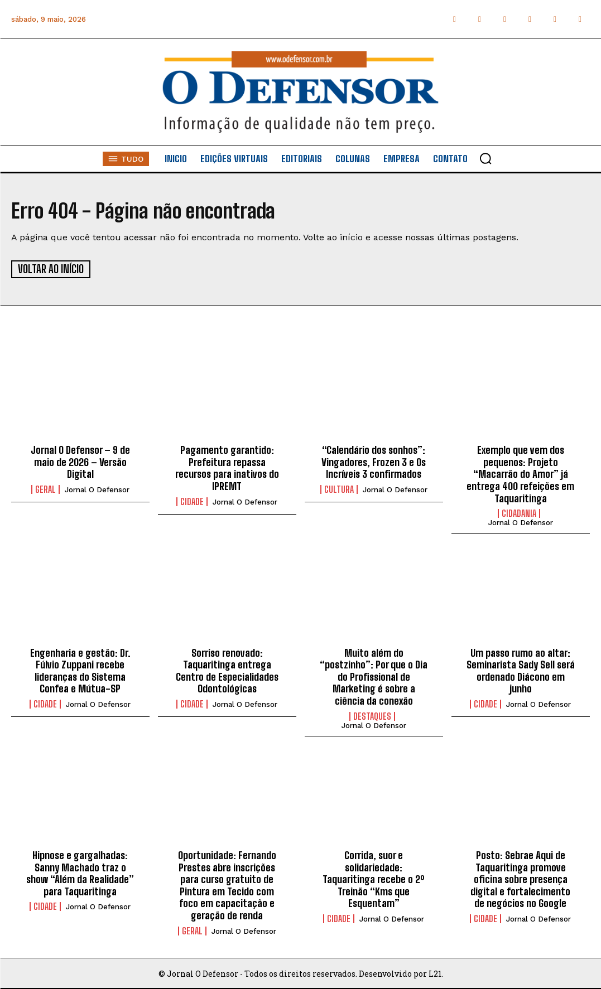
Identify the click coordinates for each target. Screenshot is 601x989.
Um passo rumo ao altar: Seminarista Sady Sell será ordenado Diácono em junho (521, 670)
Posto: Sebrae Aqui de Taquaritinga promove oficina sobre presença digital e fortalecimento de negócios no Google (520, 879)
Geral (45, 488)
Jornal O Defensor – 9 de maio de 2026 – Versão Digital (80, 461)
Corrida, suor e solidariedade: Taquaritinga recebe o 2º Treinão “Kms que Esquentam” (374, 879)
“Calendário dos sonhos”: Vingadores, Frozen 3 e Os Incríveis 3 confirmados (373, 461)
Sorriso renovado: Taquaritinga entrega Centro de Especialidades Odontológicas (227, 670)
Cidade (192, 501)
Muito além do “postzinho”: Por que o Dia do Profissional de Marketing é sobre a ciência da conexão (373, 676)
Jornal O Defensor (97, 489)
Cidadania (519, 512)
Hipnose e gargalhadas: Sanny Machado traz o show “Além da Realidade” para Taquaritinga (80, 873)
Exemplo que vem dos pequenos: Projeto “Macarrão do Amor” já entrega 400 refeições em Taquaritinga (520, 473)
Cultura (339, 488)
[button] (485, 158)
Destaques (372, 715)
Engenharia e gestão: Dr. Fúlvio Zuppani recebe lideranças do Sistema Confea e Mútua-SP (80, 670)
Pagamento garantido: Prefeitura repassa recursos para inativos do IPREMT (227, 467)
